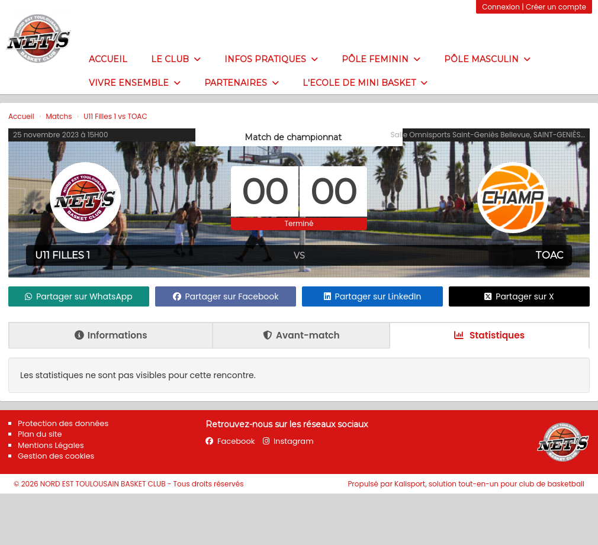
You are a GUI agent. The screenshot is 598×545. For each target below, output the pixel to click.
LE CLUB (176, 59)
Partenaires (241, 83)
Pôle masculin (487, 59)
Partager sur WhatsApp (79, 296)
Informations (111, 335)
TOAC (549, 255)
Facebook (230, 441)
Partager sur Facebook (226, 296)
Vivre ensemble (135, 83)
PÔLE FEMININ (381, 59)
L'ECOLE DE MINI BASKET (365, 83)
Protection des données (63, 423)
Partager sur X (519, 296)
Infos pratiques (271, 59)
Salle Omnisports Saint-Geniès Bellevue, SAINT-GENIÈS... (488, 135)
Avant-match (301, 335)
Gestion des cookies (56, 456)
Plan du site (40, 434)
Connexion (501, 7)
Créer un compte (556, 7)
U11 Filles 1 (62, 255)
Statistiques (489, 335)
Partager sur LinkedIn (373, 296)
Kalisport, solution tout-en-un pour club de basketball (489, 484)
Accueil (108, 59)
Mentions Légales (51, 445)
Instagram (288, 441)
